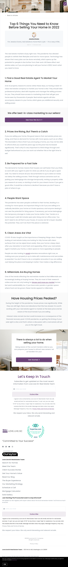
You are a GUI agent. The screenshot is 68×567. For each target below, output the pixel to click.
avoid (28, 253)
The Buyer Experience (11, 480)
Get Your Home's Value (12, 473)
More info (14, 560)
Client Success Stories (11, 470)
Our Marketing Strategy (12, 484)
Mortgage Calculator (11, 491)
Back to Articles (12, 15)
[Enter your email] (35, 389)
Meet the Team (9, 466)
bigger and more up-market (43, 282)
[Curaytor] (10, 456)
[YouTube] (9, 447)
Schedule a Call (9, 487)
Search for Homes (10, 463)
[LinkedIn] (6, 447)
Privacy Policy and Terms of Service (43, 409)
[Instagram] (12, 447)
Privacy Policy (34, 544)
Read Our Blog (8, 477)
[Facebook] (3, 447)
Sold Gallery (7, 495)
